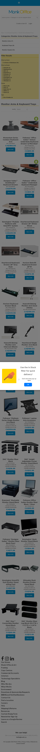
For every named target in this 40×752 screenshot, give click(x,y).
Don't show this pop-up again (27, 379)
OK (28, 385)
